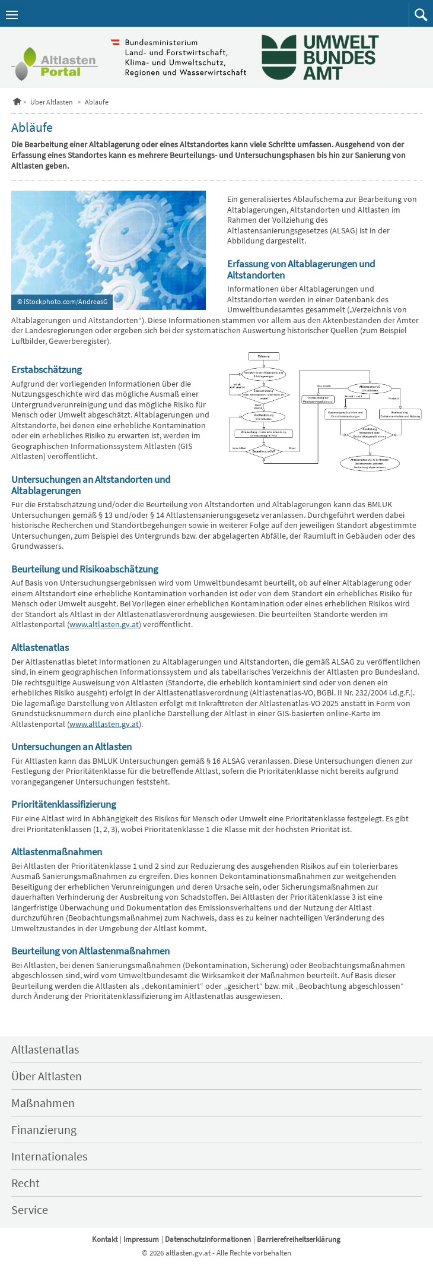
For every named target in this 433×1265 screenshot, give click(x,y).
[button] (421, 15)
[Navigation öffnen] (12, 15)
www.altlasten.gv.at (104, 624)
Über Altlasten (51, 101)
